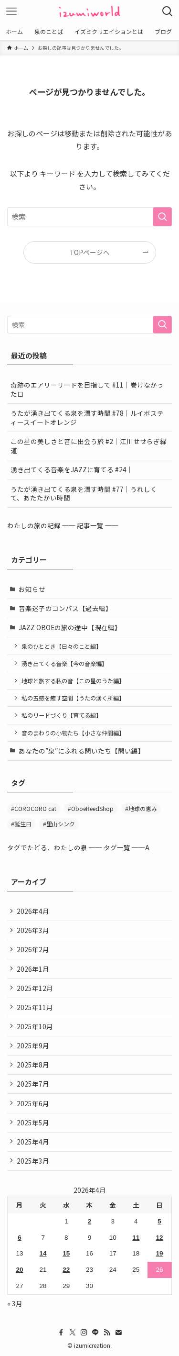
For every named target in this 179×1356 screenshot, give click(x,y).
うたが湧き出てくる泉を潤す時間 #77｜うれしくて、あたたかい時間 (84, 493)
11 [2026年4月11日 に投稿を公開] (135, 1237)
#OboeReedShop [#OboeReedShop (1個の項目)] (91, 808)
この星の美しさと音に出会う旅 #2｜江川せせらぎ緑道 (89, 445)
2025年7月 (33, 1084)
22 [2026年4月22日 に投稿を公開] (66, 1269)
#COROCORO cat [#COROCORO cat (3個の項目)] (33, 808)
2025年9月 (33, 1045)
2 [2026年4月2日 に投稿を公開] (90, 1221)
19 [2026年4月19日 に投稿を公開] (159, 1253)
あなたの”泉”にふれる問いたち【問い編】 (82, 751)
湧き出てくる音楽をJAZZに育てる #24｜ (72, 469)
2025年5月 (33, 1122)
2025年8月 (33, 1064)
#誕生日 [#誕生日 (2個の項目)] (21, 824)
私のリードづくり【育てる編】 (61, 715)
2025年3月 (33, 1161)
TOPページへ (90, 252)
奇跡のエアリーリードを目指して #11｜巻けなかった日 (87, 389)
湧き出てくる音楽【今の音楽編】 (64, 663)
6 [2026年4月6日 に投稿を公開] (19, 1237)
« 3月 (14, 1303)
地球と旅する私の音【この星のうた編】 (73, 681)
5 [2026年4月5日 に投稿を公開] (159, 1221)
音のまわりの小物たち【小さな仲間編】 (73, 733)
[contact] (118, 1332)
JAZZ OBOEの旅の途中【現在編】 (70, 627)
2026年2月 (33, 949)
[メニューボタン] (11, 11)
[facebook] (61, 1332)
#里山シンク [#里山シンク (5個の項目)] (59, 824)
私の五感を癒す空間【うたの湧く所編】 (73, 698)
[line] (95, 1332)
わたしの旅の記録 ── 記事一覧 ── (62, 525)
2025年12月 (35, 988)
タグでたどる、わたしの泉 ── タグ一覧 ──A (78, 847)
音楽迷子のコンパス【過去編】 (65, 608)
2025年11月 (35, 1007)
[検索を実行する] (162, 216)
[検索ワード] (89, 216)
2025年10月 (35, 1026)
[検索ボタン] (167, 11)
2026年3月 (33, 930)
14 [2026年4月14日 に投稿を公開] (43, 1253)
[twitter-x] (72, 1332)
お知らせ (32, 589)
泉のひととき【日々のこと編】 (61, 646)
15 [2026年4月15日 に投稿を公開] (66, 1253)
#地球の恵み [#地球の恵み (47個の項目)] (141, 808)
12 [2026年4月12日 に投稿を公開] (159, 1237)
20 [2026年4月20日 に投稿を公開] (19, 1269)
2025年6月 (33, 1103)
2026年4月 (33, 911)
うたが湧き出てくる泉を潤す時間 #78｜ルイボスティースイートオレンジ (87, 417)
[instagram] (84, 1332)
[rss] (107, 1332)
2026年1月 (33, 969)
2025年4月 (33, 1141)
